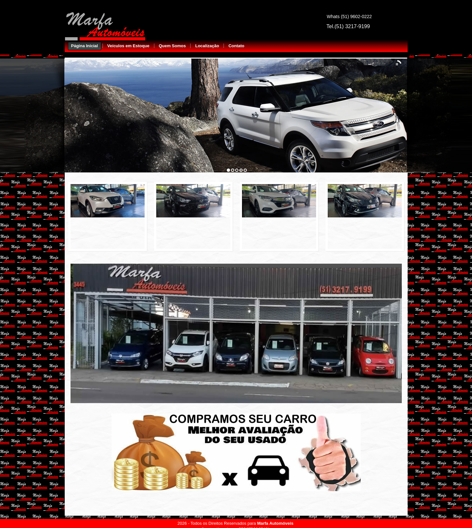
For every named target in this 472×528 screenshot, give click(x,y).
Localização (207, 45)
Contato (236, 45)
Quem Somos (172, 45)
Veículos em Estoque (128, 45)
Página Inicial (84, 45)
